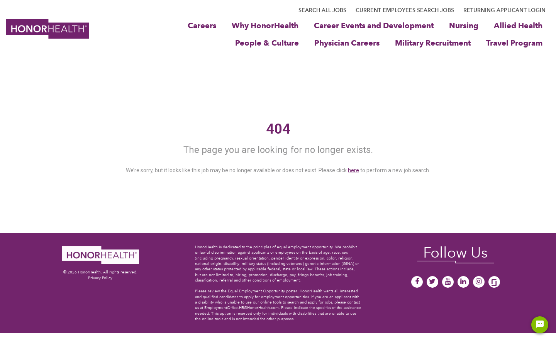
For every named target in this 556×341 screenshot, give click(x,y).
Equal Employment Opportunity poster (262, 290)
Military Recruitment (433, 43)
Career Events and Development (374, 25)
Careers (202, 25)
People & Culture (267, 43)
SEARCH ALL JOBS (322, 10)
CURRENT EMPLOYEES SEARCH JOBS (405, 10)
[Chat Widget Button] (539, 324)
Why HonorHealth (265, 25)
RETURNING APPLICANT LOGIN (504, 10)
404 (278, 129)
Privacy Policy (100, 277)
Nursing (463, 25)
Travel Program (514, 43)
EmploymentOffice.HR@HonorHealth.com (241, 307)
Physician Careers (347, 43)
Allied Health (518, 25)
